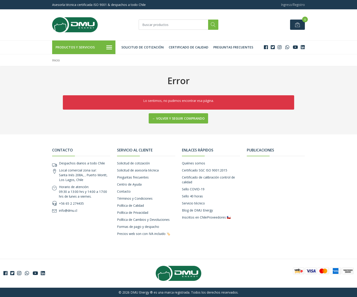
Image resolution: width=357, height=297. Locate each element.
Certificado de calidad (188, 47)
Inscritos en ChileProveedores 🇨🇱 (206, 217)
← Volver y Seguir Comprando (178, 118)
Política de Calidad (130, 205)
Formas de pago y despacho (138, 226)
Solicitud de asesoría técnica (138, 170)
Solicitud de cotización (142, 47)
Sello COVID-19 (193, 189)
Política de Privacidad (132, 212)
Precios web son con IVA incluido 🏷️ (143, 234)
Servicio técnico (193, 203)
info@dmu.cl (68, 210)
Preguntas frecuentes (233, 47)
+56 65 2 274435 (71, 203)
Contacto (124, 191)
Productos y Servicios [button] (84, 47)
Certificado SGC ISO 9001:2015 (204, 170)
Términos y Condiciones (135, 198)
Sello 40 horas (192, 196)
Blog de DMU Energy (197, 210)
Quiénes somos (193, 163)
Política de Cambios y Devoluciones (143, 219)
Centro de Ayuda (129, 184)
